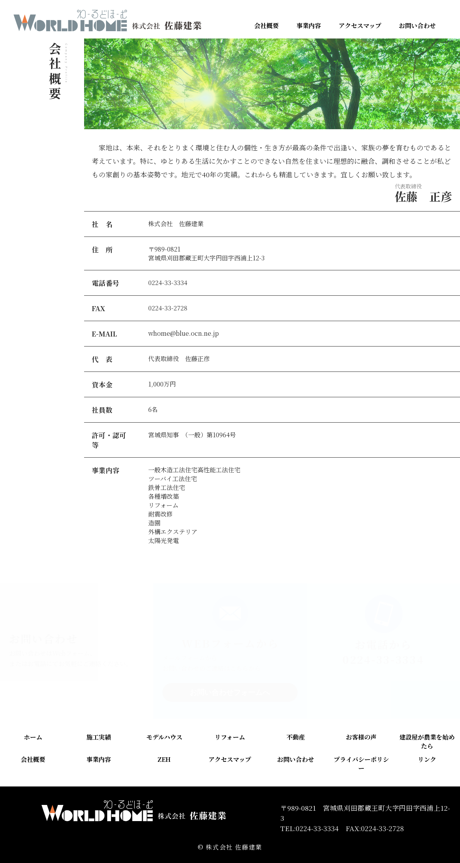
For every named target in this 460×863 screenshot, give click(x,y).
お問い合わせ (417, 25)
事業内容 (308, 25)
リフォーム (230, 737)
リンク (427, 759)
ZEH (164, 759)
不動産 (295, 737)
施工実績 (98, 737)
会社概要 (266, 25)
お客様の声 (361, 737)
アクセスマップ (360, 25)
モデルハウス (164, 737)
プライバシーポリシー (361, 764)
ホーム (33, 737)
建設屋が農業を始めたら (427, 741)
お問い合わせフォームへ (230, 692)
